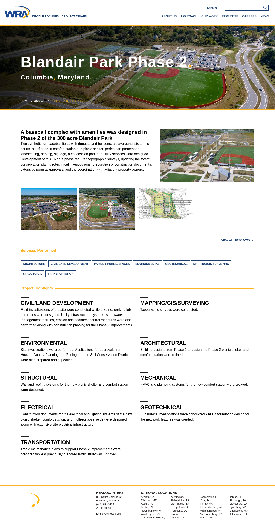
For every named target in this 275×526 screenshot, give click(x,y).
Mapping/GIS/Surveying (211, 263)
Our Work (209, 16)
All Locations (103, 507)
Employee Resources (108, 513)
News (264, 16)
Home (25, 100)
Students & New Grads (250, 29)
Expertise (230, 16)
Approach (189, 16)
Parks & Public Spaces (112, 263)
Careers (249, 16)
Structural (32, 273)
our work (41, 100)
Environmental (147, 263)
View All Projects (236, 240)
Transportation (60, 273)
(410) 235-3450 (105, 504)
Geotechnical (176, 263)
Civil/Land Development (70, 263)
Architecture (34, 263)
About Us (169, 16)
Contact (212, 7)
